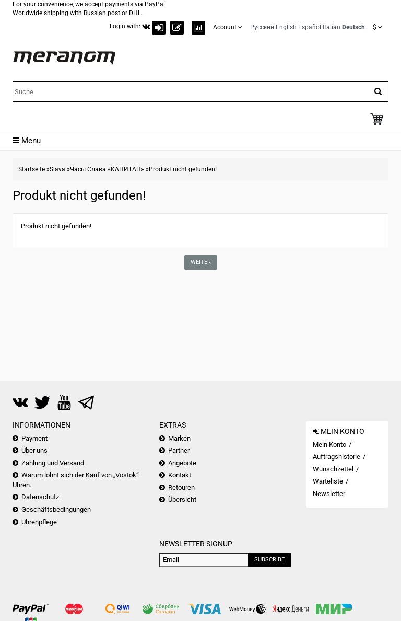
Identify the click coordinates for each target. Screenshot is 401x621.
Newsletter (329, 494)
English (286, 27)
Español (309, 27)
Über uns (34, 450)
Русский (262, 27)
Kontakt (179, 475)
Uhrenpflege (39, 522)
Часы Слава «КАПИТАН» (107, 169)
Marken (179, 438)
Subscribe (269, 559)
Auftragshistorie (336, 457)
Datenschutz (40, 497)
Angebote (182, 463)
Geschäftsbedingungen (56, 509)
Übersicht (182, 499)
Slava (57, 169)
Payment (34, 438)
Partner (179, 450)
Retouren (181, 487)
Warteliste (328, 481)
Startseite (31, 169)
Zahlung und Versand (52, 463)
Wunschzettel (333, 469)
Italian (331, 27)
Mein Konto (329, 444)
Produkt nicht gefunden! (183, 169)
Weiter (201, 262)
